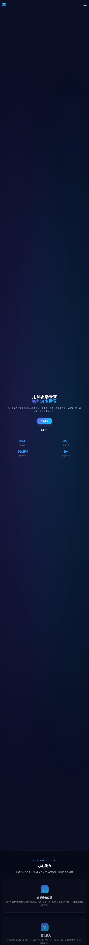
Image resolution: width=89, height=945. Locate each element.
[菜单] (85, 4)
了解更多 (44, 421)
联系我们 (44, 430)
